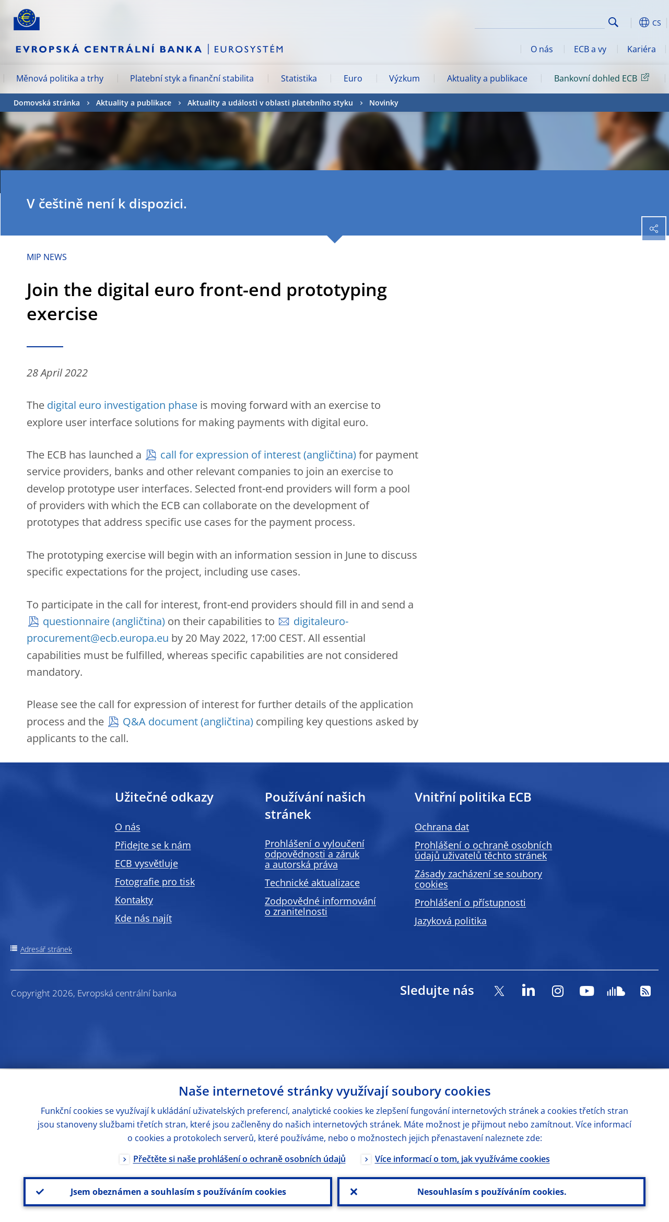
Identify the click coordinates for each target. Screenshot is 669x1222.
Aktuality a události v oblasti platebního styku (270, 103)
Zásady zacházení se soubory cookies (478, 878)
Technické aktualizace (312, 882)
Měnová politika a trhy (59, 78)
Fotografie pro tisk (155, 881)
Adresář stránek (46, 949)
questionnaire (76, 621)
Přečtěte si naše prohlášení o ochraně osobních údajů (239, 1158)
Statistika (299, 78)
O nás (542, 49)
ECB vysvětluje (146, 863)
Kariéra (641, 49)
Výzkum (404, 78)
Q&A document (160, 721)
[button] (629, 22)
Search (613, 22)
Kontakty (134, 900)
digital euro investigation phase (122, 405)
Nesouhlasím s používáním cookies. (491, 1191)
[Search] (552, 21)
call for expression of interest (230, 455)
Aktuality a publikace (487, 78)
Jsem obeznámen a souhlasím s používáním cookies (178, 1191)
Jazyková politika (451, 920)
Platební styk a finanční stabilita (192, 78)
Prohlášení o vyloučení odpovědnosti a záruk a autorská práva (315, 854)
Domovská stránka (47, 103)
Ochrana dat (442, 826)
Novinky (383, 103)
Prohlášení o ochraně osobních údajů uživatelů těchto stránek (483, 850)
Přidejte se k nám (153, 845)
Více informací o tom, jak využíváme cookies (462, 1158)
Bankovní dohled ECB (603, 78)
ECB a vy (590, 49)
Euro (353, 78)
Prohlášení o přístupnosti (470, 902)
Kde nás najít (143, 918)
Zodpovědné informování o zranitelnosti (320, 906)
